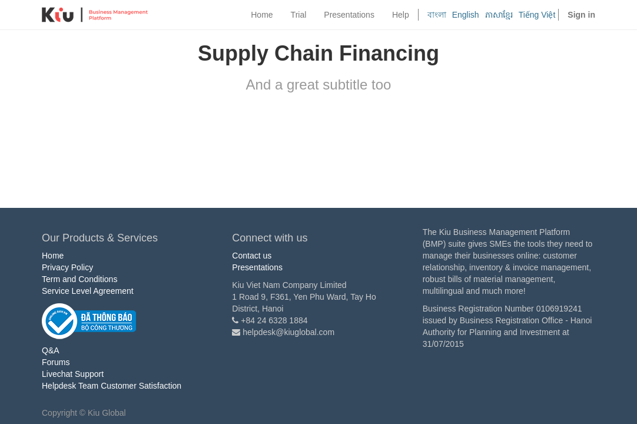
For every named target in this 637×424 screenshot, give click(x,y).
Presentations (257, 267)
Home (53, 255)
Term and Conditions (79, 279)
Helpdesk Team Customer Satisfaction (111, 385)
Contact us (251, 255)
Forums (55, 362)
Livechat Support (73, 374)
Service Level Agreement (88, 291)
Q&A (50, 350)
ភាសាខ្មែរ (499, 14)
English (465, 14)
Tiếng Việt (537, 14)
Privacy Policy (67, 267)
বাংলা (436, 14)
